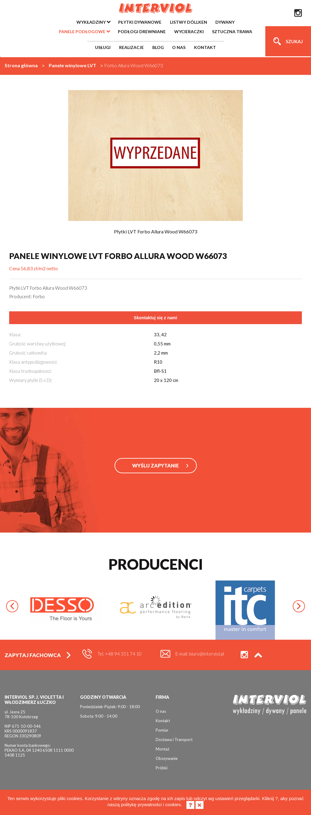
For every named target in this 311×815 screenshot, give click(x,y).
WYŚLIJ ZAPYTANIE (155, 465)
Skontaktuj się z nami (155, 317)
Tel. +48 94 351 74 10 (119, 653)
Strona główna (21, 65)
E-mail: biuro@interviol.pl (199, 653)
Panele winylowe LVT (72, 65)
